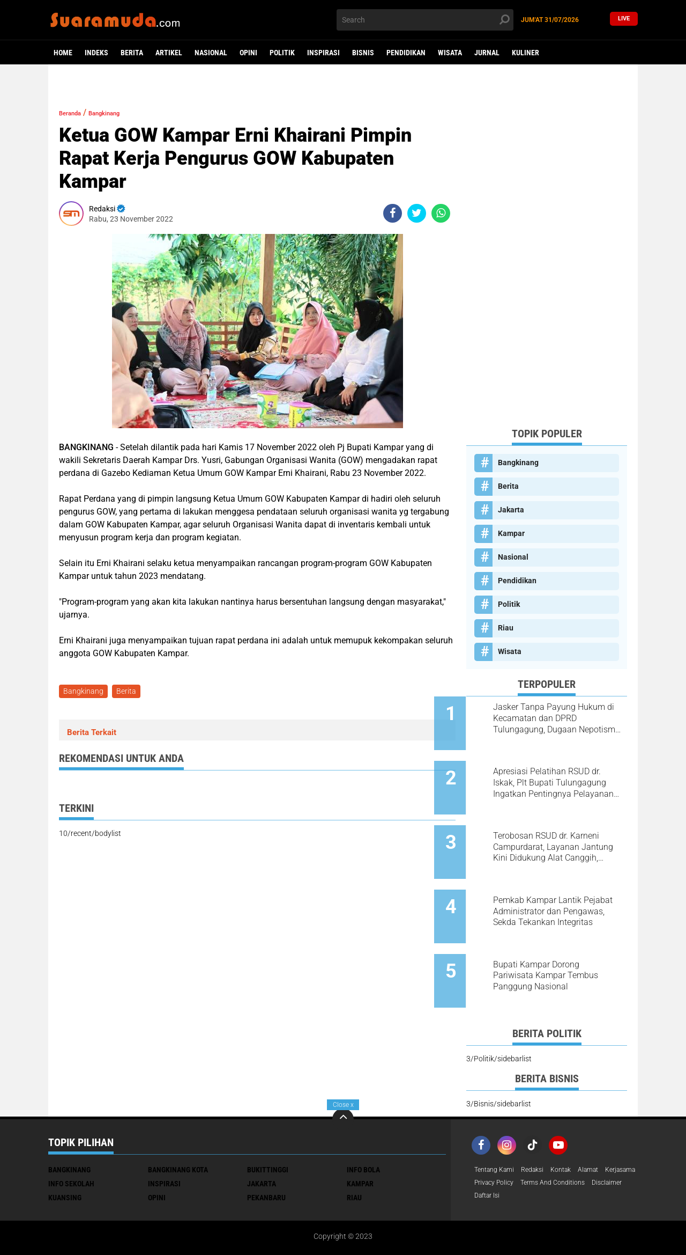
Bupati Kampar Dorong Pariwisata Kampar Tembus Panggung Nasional (556, 935)
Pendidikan (406, 52)
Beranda (75, 112)
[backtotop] (343, 1067)
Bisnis (363, 52)
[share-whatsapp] (440, 213)
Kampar (511, 533)
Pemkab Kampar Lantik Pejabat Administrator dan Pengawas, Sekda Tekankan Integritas (556, 881)
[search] (425, 20)
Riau (505, 627)
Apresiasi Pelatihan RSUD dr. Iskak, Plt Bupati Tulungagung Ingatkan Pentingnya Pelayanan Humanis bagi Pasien (560, 772)
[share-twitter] (416, 213)
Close (343, 1105)
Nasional (211, 52)
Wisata (450, 52)
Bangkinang (122, 112)
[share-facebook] (392, 213)
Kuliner (525, 52)
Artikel (168, 52)
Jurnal (486, 52)
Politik (282, 52)
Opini (248, 52)
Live (624, 19)
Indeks (96, 52)
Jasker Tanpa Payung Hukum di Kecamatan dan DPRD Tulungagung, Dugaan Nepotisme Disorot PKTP (560, 718)
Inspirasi (323, 52)
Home (63, 52)
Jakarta (511, 509)
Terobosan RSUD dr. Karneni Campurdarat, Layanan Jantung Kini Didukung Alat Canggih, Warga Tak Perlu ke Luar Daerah (558, 826)
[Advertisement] (546, 258)
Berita (132, 52)
